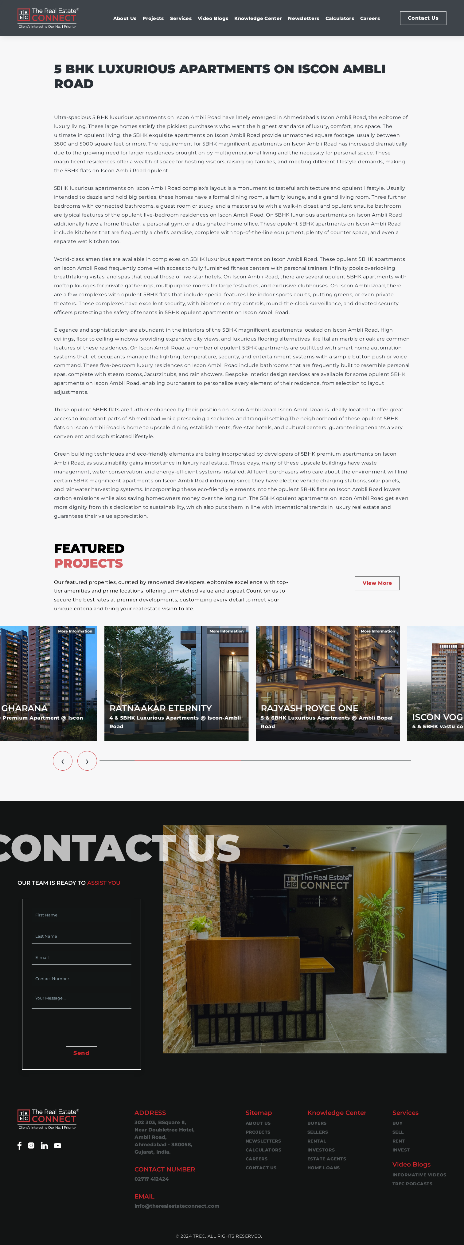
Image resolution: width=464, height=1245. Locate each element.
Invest (401, 1150)
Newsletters (303, 18)
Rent (398, 1141)
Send (81, 1053)
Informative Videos (419, 1175)
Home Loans (323, 1168)
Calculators (340, 18)
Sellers (317, 1132)
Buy (397, 1123)
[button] (62, 761)
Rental (316, 1141)
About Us (124, 18)
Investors (321, 1150)
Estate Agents (326, 1159)
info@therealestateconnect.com (177, 1206)
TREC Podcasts (412, 1184)
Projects (153, 18)
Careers (370, 18)
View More (377, 583)
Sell (398, 1132)
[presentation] (78, 1028)
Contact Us (423, 18)
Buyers (317, 1123)
